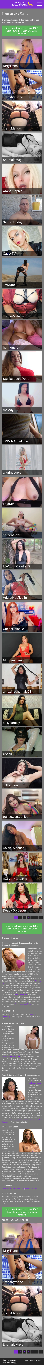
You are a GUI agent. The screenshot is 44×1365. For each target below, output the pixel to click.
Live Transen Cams (35, 1083)
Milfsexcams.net (31, 1189)
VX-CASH (37, 1360)
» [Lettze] (40, 917)
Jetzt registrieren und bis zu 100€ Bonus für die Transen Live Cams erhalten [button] (22, 31)
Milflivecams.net (18, 1189)
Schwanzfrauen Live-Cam (11, 1057)
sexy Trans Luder (21, 995)
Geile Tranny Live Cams (23, 1004)
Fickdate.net (6, 1189)
